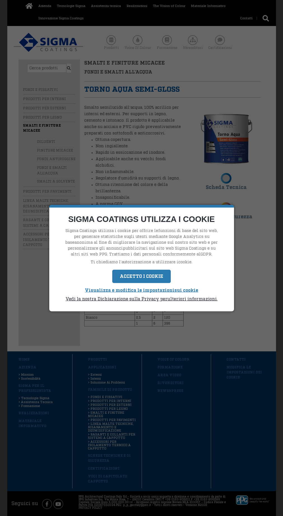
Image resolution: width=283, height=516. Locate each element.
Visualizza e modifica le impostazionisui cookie (141, 290)
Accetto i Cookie (141, 276)
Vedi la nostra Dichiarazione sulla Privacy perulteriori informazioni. (141, 299)
